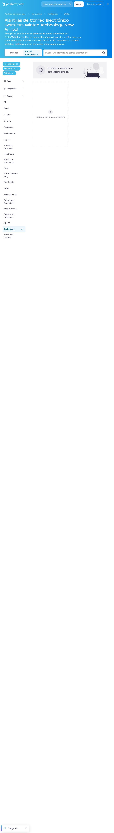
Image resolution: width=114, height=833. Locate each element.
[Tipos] (23, 81)
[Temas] (23, 96)
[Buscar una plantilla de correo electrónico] (73, 52)
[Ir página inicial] (11, 4)
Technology (53, 14)
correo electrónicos (31, 53)
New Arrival (37, 14)
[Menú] (108, 4)
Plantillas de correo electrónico (15, 14)
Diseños (14, 52)
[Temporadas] (23, 88)
